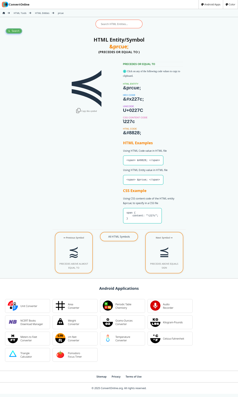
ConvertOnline (15, 4)
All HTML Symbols (119, 240)
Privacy (116, 379)
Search (14, 31)
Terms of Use (134, 379)
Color (230, 4)
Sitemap (101, 379)
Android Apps (210, 4)
